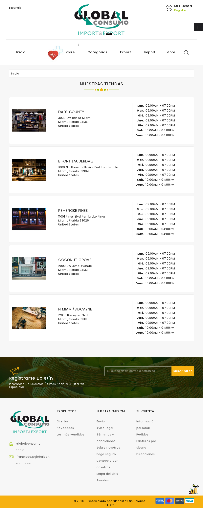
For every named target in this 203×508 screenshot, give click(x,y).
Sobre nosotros (108, 448)
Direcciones (145, 454)
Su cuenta (145, 411)
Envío (101, 421)
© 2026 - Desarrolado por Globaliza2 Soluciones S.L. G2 (110, 503)
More (171, 52)
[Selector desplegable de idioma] (15, 8)
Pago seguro (106, 454)
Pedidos (142, 434)
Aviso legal (105, 428)
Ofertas (63, 421)
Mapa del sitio (107, 474)
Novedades (65, 428)
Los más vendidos (70, 434)
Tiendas (103, 480)
